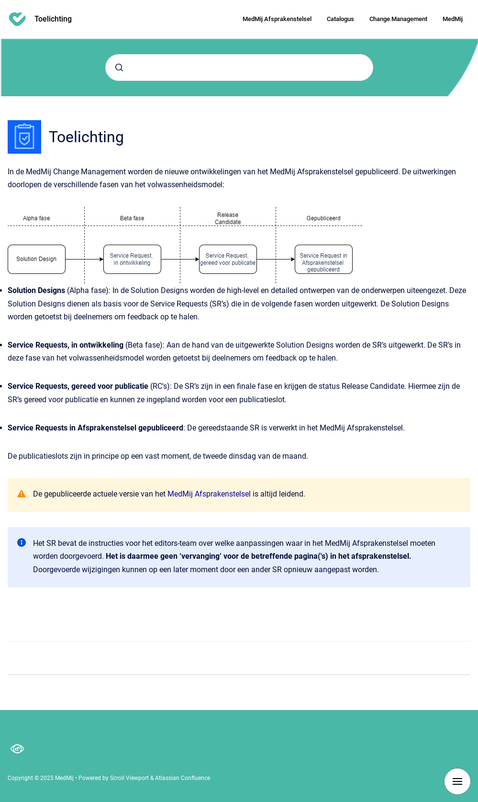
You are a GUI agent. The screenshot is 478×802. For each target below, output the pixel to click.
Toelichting (53, 18)
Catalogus (340, 19)
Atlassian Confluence (182, 778)
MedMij (453, 19)
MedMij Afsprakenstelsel (277, 19)
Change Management (398, 19)
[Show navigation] (457, 781)
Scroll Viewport (130, 778)
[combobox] (239, 67)
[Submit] (119, 67)
